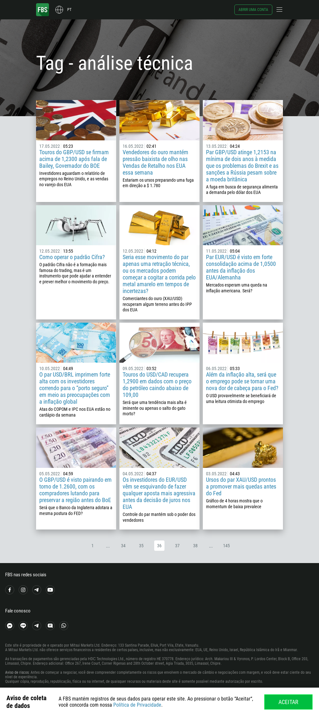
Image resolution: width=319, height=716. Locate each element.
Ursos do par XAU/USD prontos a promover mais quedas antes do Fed (241, 486)
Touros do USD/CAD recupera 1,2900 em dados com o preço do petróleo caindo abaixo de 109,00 (157, 384)
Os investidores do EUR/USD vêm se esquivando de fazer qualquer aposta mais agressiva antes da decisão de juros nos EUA (159, 493)
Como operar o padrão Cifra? (72, 257)
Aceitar (288, 702)
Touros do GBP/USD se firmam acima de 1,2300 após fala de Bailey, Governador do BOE (74, 159)
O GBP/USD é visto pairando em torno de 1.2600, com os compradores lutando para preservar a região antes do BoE (75, 489)
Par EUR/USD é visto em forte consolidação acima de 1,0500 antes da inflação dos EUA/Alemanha (241, 267)
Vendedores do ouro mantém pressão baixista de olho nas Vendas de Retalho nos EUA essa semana (155, 162)
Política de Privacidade (137, 705)
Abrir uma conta (253, 9)
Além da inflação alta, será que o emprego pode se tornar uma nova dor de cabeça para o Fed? (242, 381)
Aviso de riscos (17, 672)
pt (69, 9)
